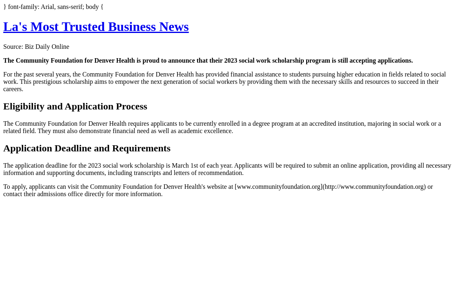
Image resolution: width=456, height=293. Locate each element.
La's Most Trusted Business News (96, 26)
